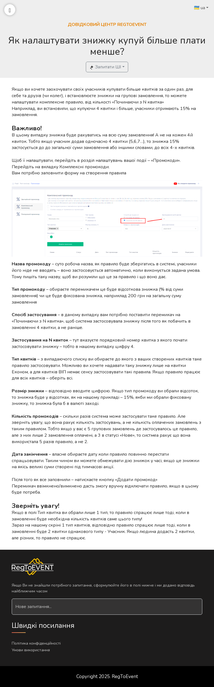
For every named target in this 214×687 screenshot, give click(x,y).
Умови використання (31, 650)
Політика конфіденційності (36, 643)
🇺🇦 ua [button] (199, 8)
